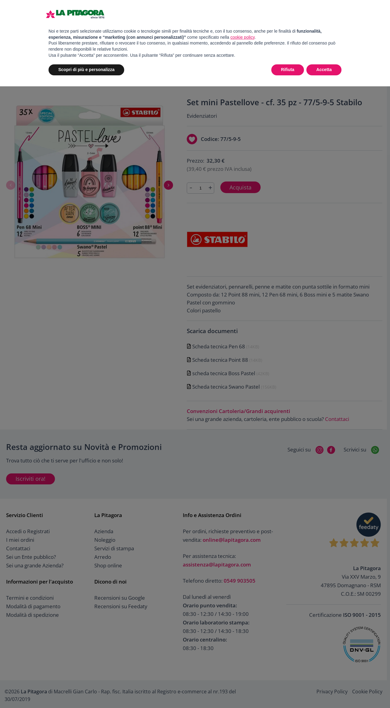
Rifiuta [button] (287, 69)
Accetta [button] (324, 69)
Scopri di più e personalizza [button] (86, 69)
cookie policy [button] (242, 37)
